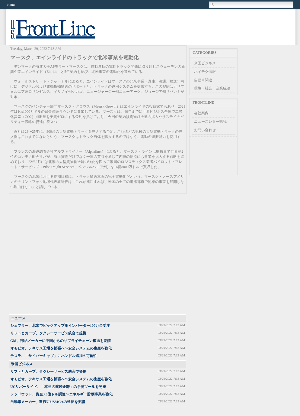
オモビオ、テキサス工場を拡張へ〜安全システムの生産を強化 (61, 348)
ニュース (18, 318)
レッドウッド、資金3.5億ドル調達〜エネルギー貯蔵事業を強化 (61, 394)
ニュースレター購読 (210, 121)
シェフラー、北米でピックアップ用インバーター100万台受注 (60, 325)
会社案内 (201, 113)
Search (212, 4)
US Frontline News (59, 32)
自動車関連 (203, 80)
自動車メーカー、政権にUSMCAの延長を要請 (47, 402)
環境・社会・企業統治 (212, 88)
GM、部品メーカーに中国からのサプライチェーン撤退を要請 (60, 341)
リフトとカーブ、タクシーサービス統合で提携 (48, 333)
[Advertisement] (56, 254)
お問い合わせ (205, 130)
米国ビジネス (22, 364)
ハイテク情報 (205, 72)
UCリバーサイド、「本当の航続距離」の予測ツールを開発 (58, 387)
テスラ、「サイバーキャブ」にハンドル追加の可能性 (53, 356)
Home (11, 4)
